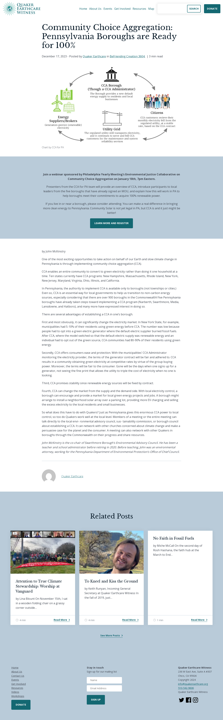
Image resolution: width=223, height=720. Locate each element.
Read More (60, 619)
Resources (139, 9)
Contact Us (17, 675)
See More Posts (110, 635)
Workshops (17, 696)
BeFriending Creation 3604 (127, 56)
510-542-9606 (186, 688)
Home (83, 9)
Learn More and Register (111, 223)
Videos (15, 692)
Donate (212, 8)
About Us (95, 9)
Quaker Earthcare (94, 56)
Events (107, 9)
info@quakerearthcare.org (193, 684)
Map (151, 9)
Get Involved (122, 9)
